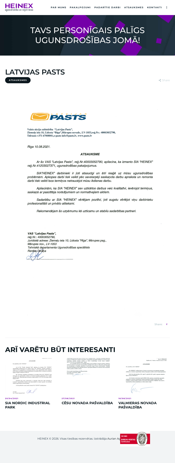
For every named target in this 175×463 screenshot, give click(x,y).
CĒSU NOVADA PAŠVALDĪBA (87, 403)
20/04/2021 (11, 398)
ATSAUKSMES (18, 80)
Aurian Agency (117, 438)
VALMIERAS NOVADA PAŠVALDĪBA (137, 405)
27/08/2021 (68, 398)
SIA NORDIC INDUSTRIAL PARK (27, 405)
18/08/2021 (124, 398)
